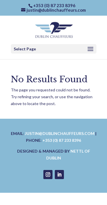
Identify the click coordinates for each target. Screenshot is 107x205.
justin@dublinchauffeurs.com (59, 133)
